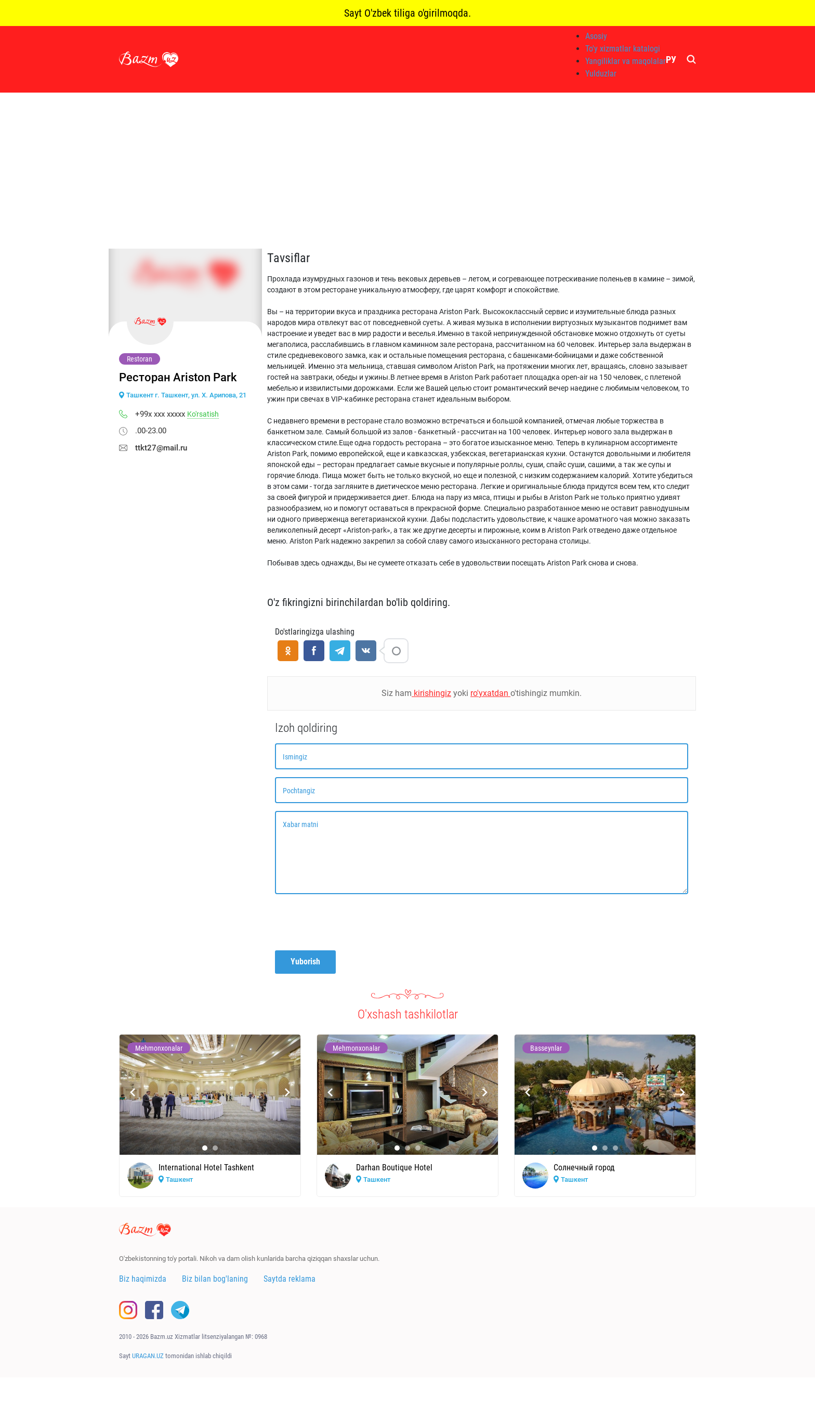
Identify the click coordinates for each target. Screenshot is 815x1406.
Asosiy (596, 36)
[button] (204, 1148)
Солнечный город (584, 1167)
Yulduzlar (600, 74)
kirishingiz (431, 693)
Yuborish (305, 961)
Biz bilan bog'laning (215, 1279)
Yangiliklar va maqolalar (625, 61)
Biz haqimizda (142, 1279)
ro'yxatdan (490, 693)
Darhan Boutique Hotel (394, 1167)
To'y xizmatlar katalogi (622, 49)
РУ (671, 59)
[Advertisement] (407, 170)
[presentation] (354, 922)
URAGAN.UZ (148, 1356)
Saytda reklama (290, 1279)
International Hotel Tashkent (206, 1167)
